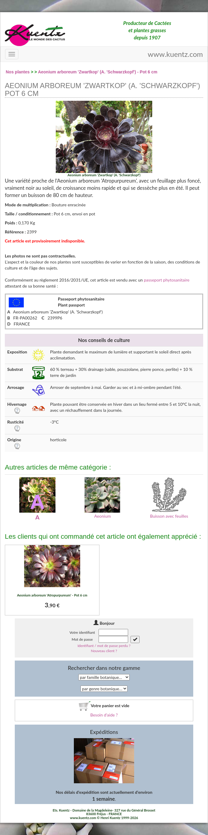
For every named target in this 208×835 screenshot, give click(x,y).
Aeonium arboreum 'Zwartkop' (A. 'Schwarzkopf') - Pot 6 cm (97, 71)
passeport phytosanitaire (166, 279)
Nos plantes (18, 71)
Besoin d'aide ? (104, 714)
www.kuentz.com (175, 54)
